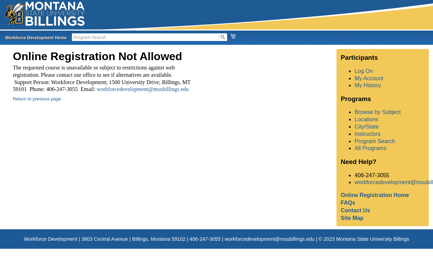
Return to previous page (37, 98)
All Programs (370, 148)
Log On (364, 71)
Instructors (368, 134)
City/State (366, 127)
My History (368, 85)
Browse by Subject (378, 112)
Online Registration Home (375, 195)
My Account (369, 78)
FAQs (348, 203)
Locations (366, 119)
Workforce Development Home (36, 37)
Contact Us (355, 210)
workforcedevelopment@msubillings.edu (143, 89)
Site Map (352, 218)
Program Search (375, 141)
